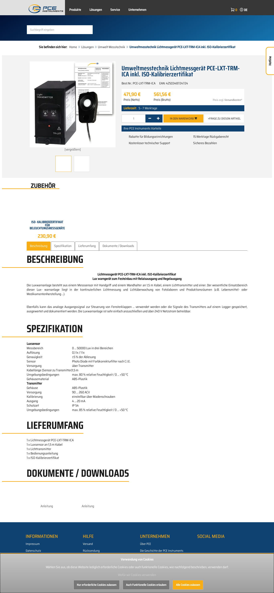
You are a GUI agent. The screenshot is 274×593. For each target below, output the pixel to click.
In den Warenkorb (183, 118)
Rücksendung (91, 550)
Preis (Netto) (132, 100)
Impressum (33, 543)
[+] (158, 118)
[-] (149, 118)
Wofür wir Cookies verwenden (137, 574)
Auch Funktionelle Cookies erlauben (146, 585)
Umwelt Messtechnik (111, 47)
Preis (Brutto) (162, 100)
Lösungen (95, 9)
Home (73, 47)
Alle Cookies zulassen (188, 585)
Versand (88, 543)
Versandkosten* (233, 100)
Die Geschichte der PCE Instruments (161, 550)
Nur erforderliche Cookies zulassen (96, 585)
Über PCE (145, 543)
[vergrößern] (73, 106)
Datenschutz (33, 550)
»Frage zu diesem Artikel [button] (224, 118)
